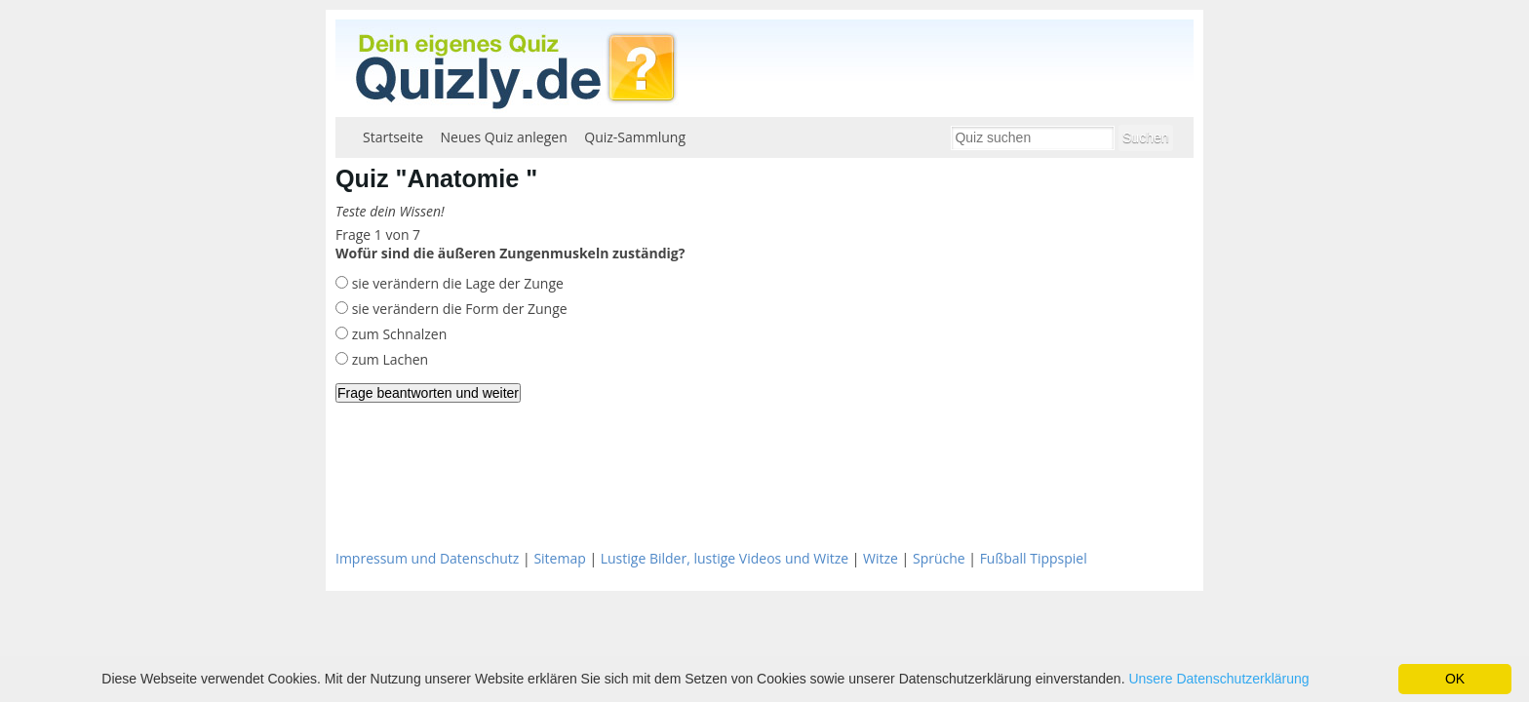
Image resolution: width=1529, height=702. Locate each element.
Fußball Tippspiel (1033, 558)
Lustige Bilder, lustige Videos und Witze (724, 558)
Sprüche (939, 558)
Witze (880, 558)
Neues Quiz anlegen (504, 137)
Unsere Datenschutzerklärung (1218, 678)
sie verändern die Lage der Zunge (456, 283)
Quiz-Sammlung (635, 137)
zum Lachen (388, 359)
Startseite (393, 137)
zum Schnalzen (397, 334)
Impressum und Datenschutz (427, 558)
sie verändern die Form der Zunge (458, 308)
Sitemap (559, 558)
